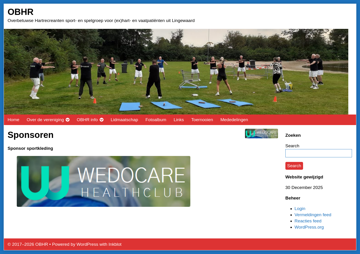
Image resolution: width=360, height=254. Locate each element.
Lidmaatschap (124, 119)
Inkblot (115, 244)
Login (300, 208)
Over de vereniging (45, 119)
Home (13, 119)
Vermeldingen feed (313, 214)
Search (292, 145)
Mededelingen (234, 119)
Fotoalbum (155, 119)
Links (179, 119)
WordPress (87, 244)
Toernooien (202, 119)
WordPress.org (309, 227)
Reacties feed (308, 220)
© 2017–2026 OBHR (28, 244)
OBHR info (87, 119)
